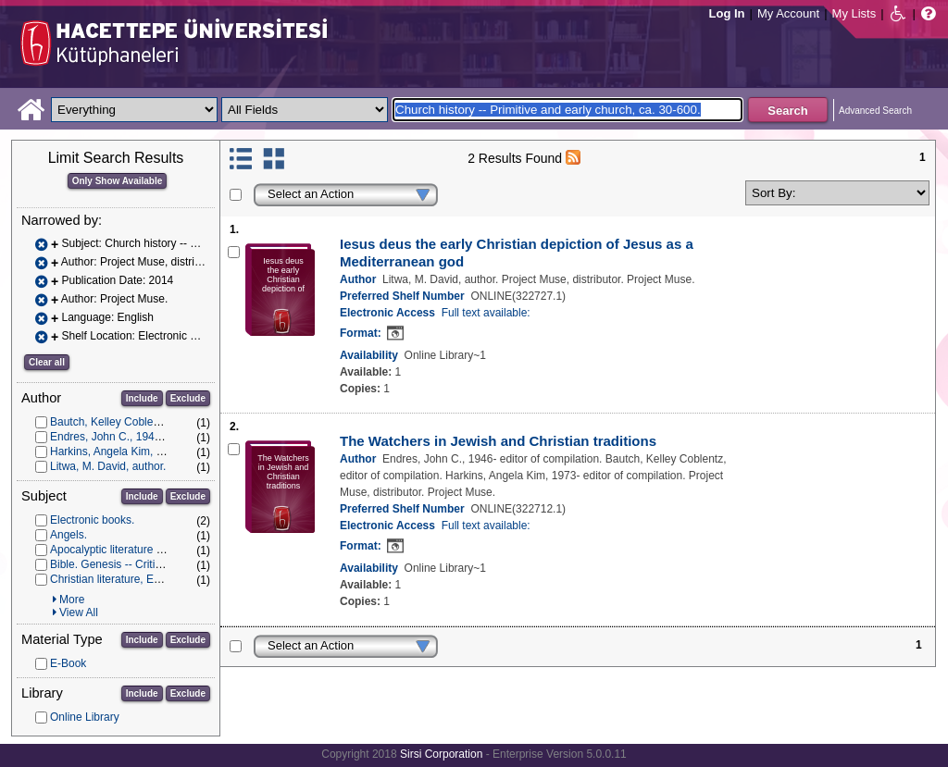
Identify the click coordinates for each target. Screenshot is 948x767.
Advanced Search (875, 110)
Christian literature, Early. (112, 579)
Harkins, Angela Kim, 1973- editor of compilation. (170, 451)
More (71, 599)
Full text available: (486, 312)
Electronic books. (92, 519)
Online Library (84, 717)
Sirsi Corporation (441, 754)
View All (78, 612)
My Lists (854, 13)
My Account (788, 13)
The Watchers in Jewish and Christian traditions (498, 441)
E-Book (68, 663)
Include (142, 398)
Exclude (188, 398)
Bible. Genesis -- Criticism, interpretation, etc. (161, 564)
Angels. (68, 534)
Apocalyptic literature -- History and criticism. (159, 549)
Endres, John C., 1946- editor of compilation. (159, 436)
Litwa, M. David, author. (108, 466)
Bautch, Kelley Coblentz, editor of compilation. (163, 421)
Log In (727, 13)
